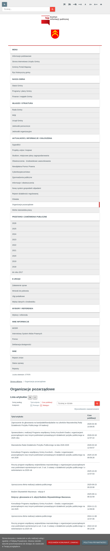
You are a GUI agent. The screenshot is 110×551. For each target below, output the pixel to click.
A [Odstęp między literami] (80, 4)
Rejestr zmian (17, 358)
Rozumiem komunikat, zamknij (63, 542)
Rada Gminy (17, 110)
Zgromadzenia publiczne (22, 177)
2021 (14, 250)
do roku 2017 (17, 272)
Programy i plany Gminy (22, 91)
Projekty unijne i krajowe (22, 150)
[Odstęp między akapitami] (64, 4)
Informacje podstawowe (21, 56)
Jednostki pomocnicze (21, 126)
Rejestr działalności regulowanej (25, 194)
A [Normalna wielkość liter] (85, 4)
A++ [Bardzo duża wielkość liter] (96, 4)
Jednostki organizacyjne (22, 131)
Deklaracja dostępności (21, 344)
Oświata (15, 199)
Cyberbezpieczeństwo (21, 172)
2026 (14, 223)
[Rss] (4, 4)
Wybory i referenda (20, 315)
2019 (14, 261)
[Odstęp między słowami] (75, 4)
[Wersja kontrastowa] (101, 4)
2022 (14, 245)
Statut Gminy (17, 86)
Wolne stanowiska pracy (22, 210)
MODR (15, 328)
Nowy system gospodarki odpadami (26, 188)
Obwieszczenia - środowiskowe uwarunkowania (31, 161)
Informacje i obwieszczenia (23, 183)
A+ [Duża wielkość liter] (90, 4)
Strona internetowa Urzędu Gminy (26, 62)
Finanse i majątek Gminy (22, 96)
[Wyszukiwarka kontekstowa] (76, 403)
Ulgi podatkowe (18, 296)
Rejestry (15, 369)
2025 (14, 229)
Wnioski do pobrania (20, 291)
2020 (14, 256)
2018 (14, 267)
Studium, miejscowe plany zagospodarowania (30, 156)
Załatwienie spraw (19, 285)
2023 (14, 240)
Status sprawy (18, 363)
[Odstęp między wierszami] (69, 4)
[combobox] (26, 9)
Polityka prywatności (95, 542)
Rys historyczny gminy (21, 72)
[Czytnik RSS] (30, 397)
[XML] (35, 397)
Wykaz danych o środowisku (23, 302)
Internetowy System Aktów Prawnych (27, 334)
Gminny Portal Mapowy (21, 67)
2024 (14, 234)
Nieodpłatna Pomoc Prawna (23, 166)
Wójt (14, 115)
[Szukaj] (52, 9)
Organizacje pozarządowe (22, 205)
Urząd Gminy (17, 121)
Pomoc (15, 339)
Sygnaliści (16, 145)
